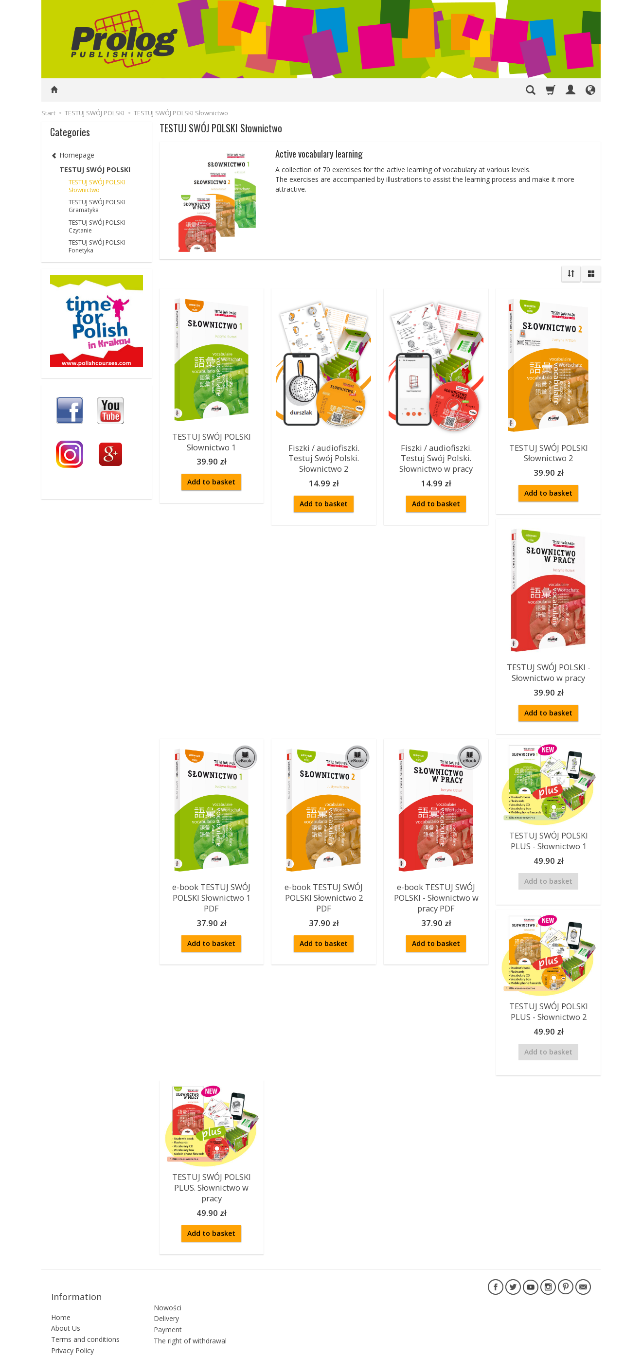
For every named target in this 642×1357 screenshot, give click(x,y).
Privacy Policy (72, 1318)
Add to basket (211, 478)
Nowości (167, 1270)
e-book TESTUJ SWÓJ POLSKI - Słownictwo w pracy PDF (436, 889)
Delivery (166, 1281)
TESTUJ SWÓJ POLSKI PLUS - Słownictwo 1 (548, 832)
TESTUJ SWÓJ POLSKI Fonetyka (97, 246)
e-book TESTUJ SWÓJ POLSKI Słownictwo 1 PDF (211, 889)
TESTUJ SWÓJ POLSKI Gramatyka (97, 206)
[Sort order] (571, 274)
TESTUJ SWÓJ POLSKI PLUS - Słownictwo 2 (548, 999)
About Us (65, 1296)
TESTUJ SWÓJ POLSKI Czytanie (97, 226)
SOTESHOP (576, 1347)
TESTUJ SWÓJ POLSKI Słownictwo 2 (548, 451)
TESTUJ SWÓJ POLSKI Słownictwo (97, 186)
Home (61, 1285)
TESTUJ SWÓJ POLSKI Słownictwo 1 (211, 439)
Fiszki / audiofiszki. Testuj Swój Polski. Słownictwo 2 (324, 456)
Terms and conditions (85, 1307)
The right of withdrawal (190, 1304)
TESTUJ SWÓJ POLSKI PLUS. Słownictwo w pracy (211, 1172)
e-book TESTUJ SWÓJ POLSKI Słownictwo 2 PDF (323, 889)
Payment (168, 1293)
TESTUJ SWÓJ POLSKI (94, 169)
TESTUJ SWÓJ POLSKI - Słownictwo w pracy (548, 667)
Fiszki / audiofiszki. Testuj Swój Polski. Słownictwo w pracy (436, 456)
